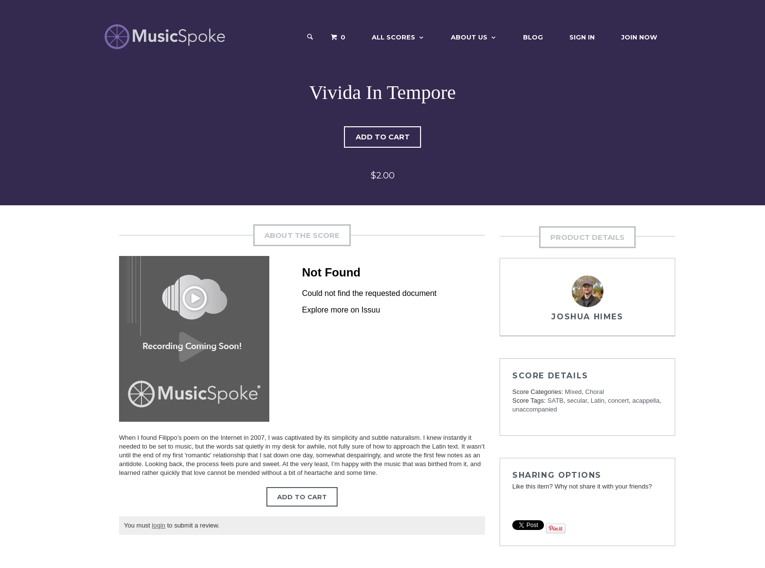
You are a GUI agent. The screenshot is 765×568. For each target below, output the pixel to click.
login (158, 525)
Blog (533, 37)
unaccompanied (534, 409)
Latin (597, 400)
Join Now (639, 37)
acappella (646, 400)
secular (577, 400)
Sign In (582, 37)
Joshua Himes (587, 316)
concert (618, 400)
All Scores (393, 37)
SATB (555, 400)
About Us (469, 37)
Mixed (573, 391)
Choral (594, 391)
